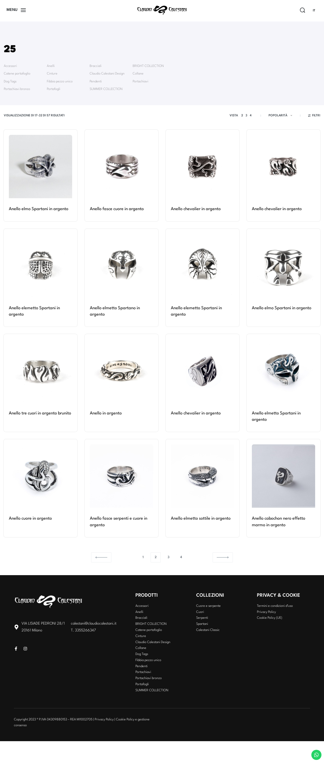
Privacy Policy (104, 719)
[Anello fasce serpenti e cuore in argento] (121, 476)
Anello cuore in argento (30, 518)
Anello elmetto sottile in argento (201, 518)
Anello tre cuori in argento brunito (40, 413)
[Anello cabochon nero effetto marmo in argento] (283, 476)
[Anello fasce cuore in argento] (121, 166)
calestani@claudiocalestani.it (93, 624)
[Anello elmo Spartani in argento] (40, 166)
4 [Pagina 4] (181, 557)
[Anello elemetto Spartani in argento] (40, 265)
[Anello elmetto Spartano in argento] (121, 265)
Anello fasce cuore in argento (117, 209)
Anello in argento (106, 413)
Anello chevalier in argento (196, 209)
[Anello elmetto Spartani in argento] (283, 371)
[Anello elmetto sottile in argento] (202, 476)
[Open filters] (314, 116)
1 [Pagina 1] (143, 557)
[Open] (16, 10)
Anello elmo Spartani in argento (38, 209)
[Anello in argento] (121, 371)
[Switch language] (316, 11)
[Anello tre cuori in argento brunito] (40, 371)
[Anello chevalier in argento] (202, 166)
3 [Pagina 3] (168, 557)
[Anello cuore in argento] (40, 476)
